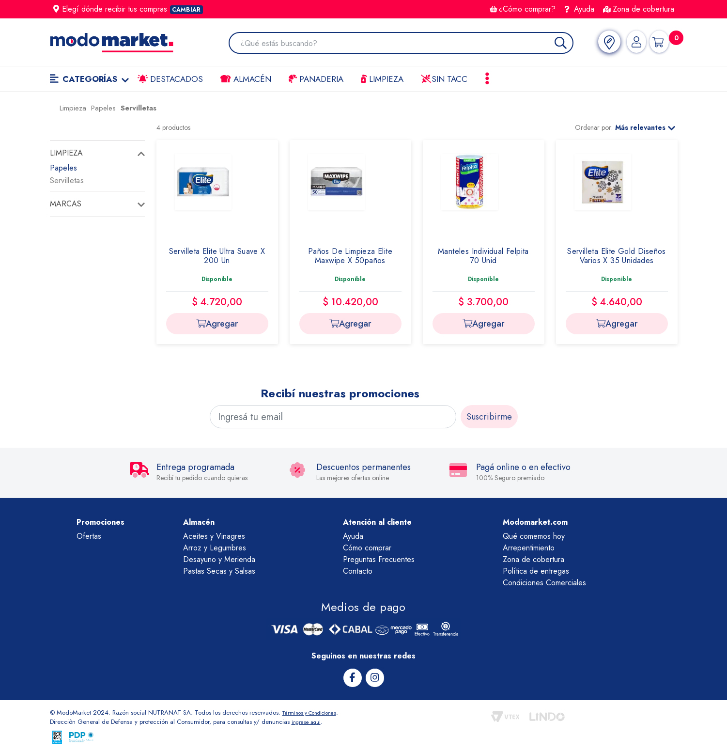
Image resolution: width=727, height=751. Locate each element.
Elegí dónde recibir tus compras (128, 9)
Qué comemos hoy (534, 536)
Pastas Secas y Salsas (219, 571)
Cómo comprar (367, 547)
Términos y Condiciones (315, 711)
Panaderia (316, 79)
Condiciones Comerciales (544, 582)
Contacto (357, 571)
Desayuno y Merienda (219, 559)
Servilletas (67, 180)
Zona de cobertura (638, 9)
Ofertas (89, 536)
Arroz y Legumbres (214, 547)
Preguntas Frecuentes (379, 559)
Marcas (65, 203)
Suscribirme (489, 416)
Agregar (217, 323)
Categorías (89, 79)
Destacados (170, 79)
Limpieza (66, 152)
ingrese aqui (308, 721)
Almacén (245, 79)
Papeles (63, 167)
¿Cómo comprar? (523, 9)
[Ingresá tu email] (333, 416)
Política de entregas (536, 571)
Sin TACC (444, 79)
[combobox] (403, 44)
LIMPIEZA (382, 79)
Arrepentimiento (529, 547)
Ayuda (579, 9)
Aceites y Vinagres (214, 536)
